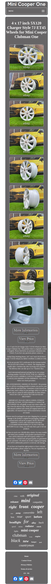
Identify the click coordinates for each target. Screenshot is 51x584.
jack (40, 542)
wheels (39, 527)
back (41, 522)
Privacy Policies (26, 565)
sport (28, 516)
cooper (37, 506)
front (24, 506)
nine (12, 513)
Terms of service (26, 569)
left (39, 512)
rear (19, 516)
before (38, 516)
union (20, 527)
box (12, 517)
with (22, 496)
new (26, 541)
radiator (29, 526)
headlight (15, 522)
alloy (34, 523)
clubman (20, 535)
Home (26, 556)
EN (25, 573)
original (33, 495)
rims (16, 496)
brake (30, 537)
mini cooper (30, 530)
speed (14, 527)
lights (16, 531)
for (26, 521)
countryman (26, 545)
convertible (28, 512)
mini (25, 500)
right (12, 507)
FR (28, 573)
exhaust (14, 502)
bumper (33, 542)
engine (37, 536)
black (15, 540)
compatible (38, 502)
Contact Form (26, 560)
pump (18, 513)
